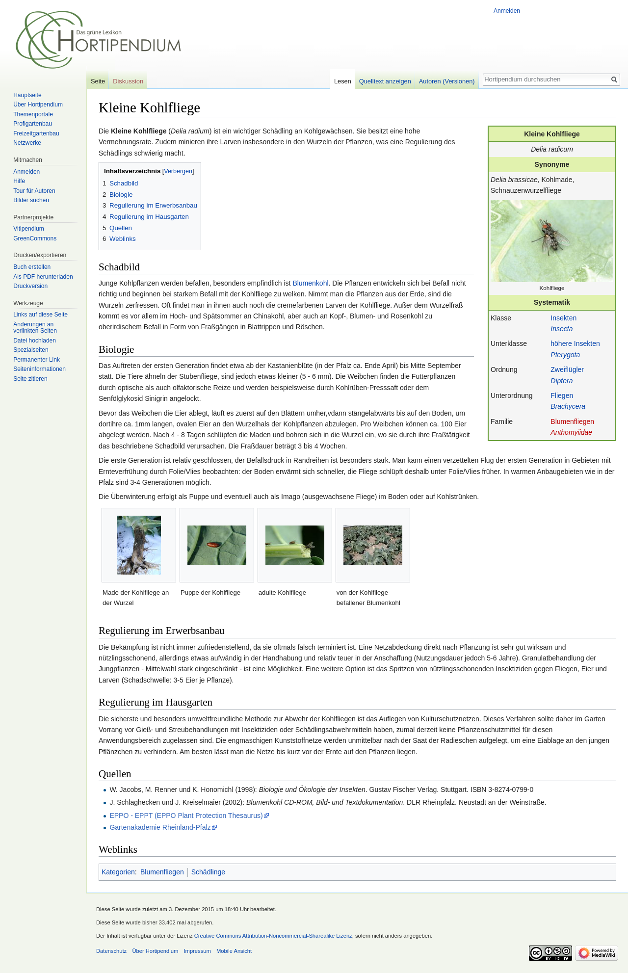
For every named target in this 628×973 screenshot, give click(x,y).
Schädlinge (208, 872)
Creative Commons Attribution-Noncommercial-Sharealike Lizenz (273, 936)
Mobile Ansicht (234, 951)
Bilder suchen (31, 200)
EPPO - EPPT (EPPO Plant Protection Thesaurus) (185, 815)
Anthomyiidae (571, 432)
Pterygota (565, 355)
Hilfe (19, 181)
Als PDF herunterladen (43, 276)
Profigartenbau (32, 123)
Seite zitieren (30, 378)
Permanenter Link (36, 359)
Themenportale (33, 114)
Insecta (561, 329)
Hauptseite (27, 95)
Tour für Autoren (34, 190)
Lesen (342, 81)
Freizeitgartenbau (36, 133)
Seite (98, 81)
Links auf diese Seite (40, 314)
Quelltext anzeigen (385, 81)
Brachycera (567, 406)
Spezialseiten (30, 349)
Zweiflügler (567, 369)
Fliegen (561, 395)
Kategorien (118, 872)
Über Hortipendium (38, 104)
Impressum (196, 951)
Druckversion (30, 286)
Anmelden (507, 10)
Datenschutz (111, 951)
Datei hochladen (34, 340)
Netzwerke (27, 142)
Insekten (563, 318)
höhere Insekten (575, 343)
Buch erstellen (32, 266)
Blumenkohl (310, 283)
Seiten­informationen (39, 369)
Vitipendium (28, 228)
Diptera (561, 381)
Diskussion (128, 81)
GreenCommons (34, 238)
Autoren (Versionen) (447, 81)
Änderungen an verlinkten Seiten (35, 328)
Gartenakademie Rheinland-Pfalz (159, 827)
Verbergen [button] (178, 171)
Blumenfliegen (572, 421)
